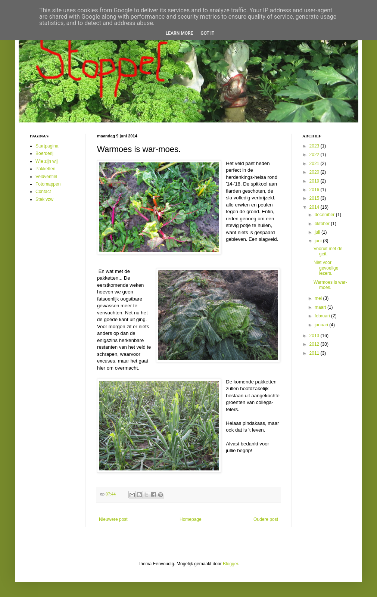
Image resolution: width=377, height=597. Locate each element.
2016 (315, 189)
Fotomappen (47, 184)
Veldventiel (46, 176)
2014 (315, 207)
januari (322, 324)
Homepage (191, 519)
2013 (315, 335)
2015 (315, 198)
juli (318, 232)
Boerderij (44, 153)
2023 (315, 146)
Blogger (230, 563)
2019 (315, 181)
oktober (323, 223)
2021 (315, 163)
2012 (315, 344)
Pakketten (45, 168)
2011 (315, 353)
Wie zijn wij (46, 161)
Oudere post (265, 519)
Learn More (179, 33)
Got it (207, 33)
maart (321, 307)
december (325, 214)
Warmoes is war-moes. (330, 285)
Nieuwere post (113, 519)
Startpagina (46, 146)
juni (319, 240)
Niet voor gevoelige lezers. (326, 268)
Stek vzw (44, 199)
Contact (43, 191)
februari (323, 315)
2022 (315, 154)
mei (319, 298)
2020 (315, 172)
